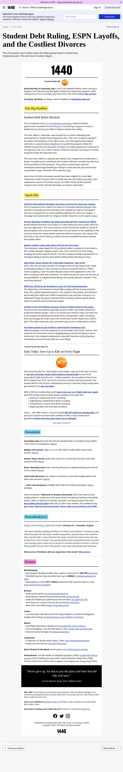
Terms (42, 19)
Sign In (97, 7)
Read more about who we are (70, 2)
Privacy (50, 19)
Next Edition (111, 748)
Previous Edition (14, 748)
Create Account (112, 7)
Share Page (113, 26)
